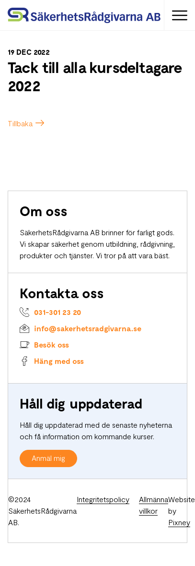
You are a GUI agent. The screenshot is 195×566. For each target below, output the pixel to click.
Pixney (179, 522)
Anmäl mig (48, 457)
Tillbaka (20, 123)
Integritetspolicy (103, 499)
